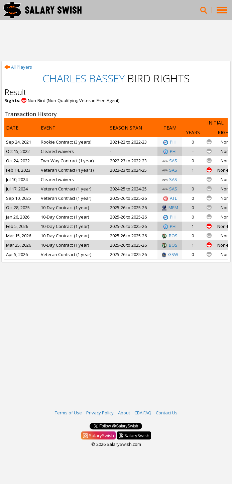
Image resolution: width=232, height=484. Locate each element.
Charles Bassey (83, 78)
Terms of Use (68, 413)
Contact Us (167, 413)
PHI (170, 142)
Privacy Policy (100, 413)
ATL (170, 198)
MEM (170, 208)
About (124, 413)
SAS (169, 161)
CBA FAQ (142, 413)
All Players (18, 67)
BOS (170, 236)
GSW (169, 254)
